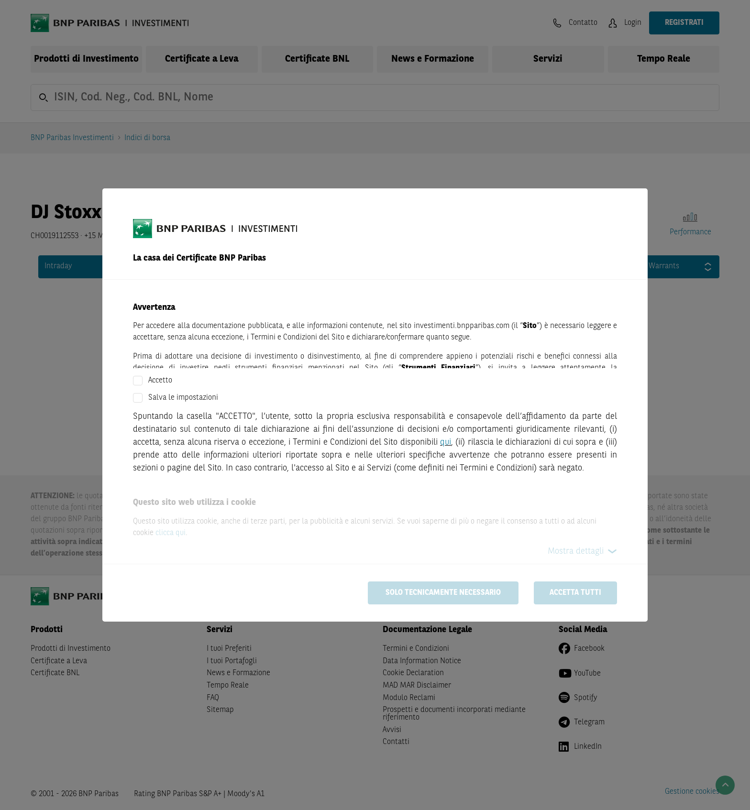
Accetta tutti (575, 593)
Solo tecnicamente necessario (443, 593)
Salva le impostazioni (183, 398)
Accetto (160, 380)
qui (445, 442)
